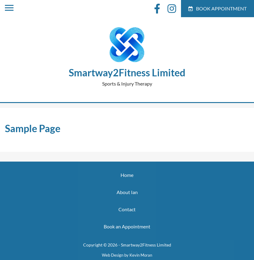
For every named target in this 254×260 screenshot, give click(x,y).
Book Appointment (217, 8)
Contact (127, 209)
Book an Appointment (127, 226)
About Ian (127, 192)
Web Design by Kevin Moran (127, 255)
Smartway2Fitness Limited (127, 72)
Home (127, 175)
